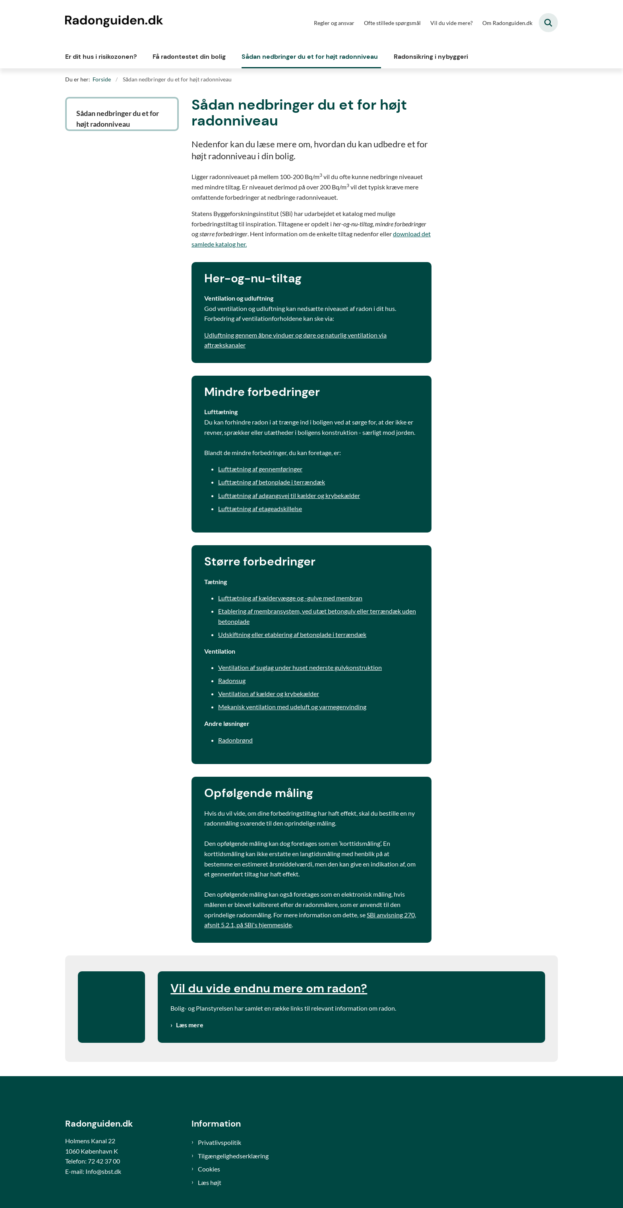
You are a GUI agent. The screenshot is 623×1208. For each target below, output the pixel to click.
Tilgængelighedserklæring (233, 1156)
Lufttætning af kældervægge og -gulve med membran (290, 598)
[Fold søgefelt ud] (548, 22)
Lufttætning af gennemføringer (260, 469)
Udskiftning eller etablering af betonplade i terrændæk (292, 634)
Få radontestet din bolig (189, 56)
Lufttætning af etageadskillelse (260, 508)
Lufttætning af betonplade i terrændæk (271, 482)
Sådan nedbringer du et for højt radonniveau (310, 56)
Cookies (209, 1169)
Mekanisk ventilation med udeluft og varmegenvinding (292, 706)
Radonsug (232, 680)
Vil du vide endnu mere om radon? (268, 988)
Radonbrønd (235, 740)
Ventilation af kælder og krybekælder (268, 693)
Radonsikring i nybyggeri (431, 56)
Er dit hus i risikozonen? (101, 56)
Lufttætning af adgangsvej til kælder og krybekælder (289, 495)
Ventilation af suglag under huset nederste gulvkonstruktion (300, 667)
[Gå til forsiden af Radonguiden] (114, 23)
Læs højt (209, 1182)
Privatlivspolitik (219, 1142)
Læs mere (189, 1025)
